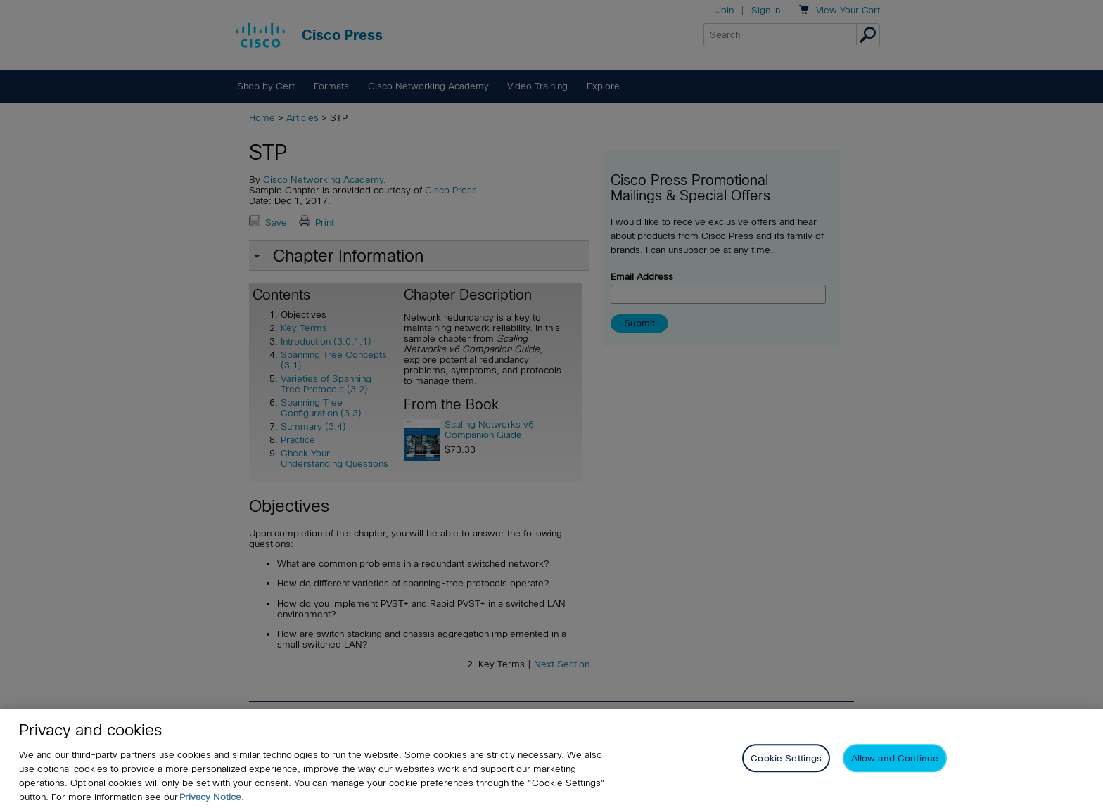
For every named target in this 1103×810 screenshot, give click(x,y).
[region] (551, 759)
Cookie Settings (786, 758)
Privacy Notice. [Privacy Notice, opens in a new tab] (211, 797)
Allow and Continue (894, 758)
